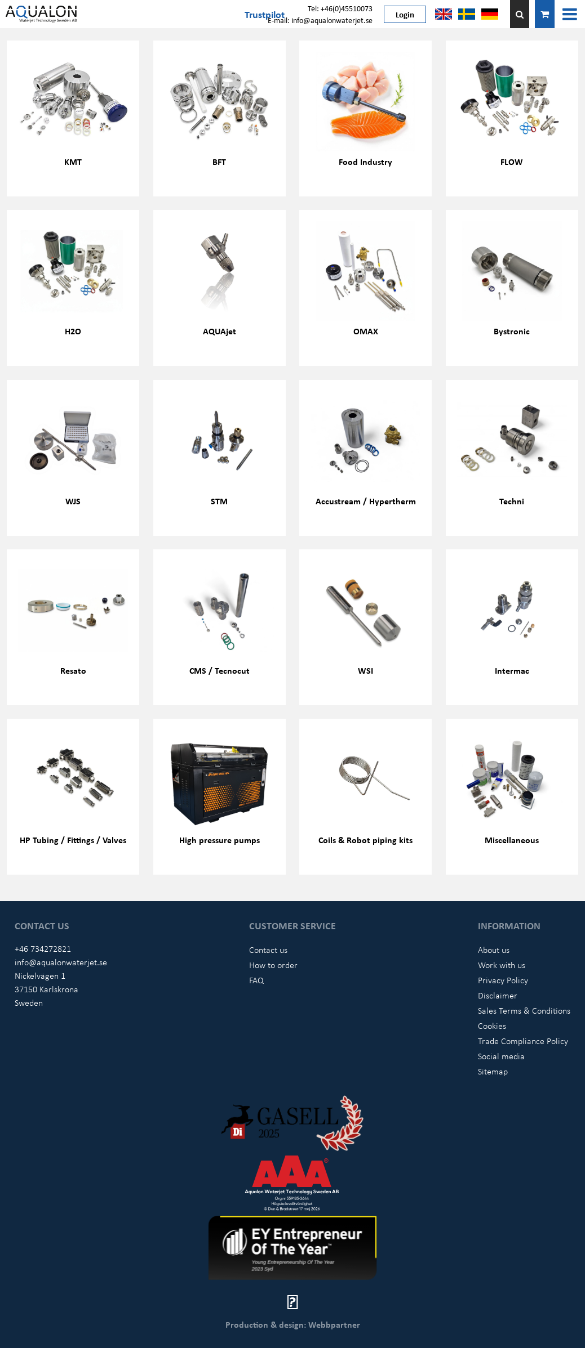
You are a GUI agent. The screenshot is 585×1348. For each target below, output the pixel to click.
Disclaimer (497, 995)
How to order (273, 965)
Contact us (268, 949)
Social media (501, 1056)
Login (405, 14)
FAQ (256, 980)
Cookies (492, 1025)
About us (493, 949)
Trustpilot (265, 14)
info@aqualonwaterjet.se (61, 962)
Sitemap (493, 1071)
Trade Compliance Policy (523, 1040)
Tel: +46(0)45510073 (340, 8)
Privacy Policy (503, 980)
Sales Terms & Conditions (524, 1010)
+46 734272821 (43, 948)
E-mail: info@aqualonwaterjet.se (320, 20)
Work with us (501, 965)
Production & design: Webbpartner (292, 1324)
